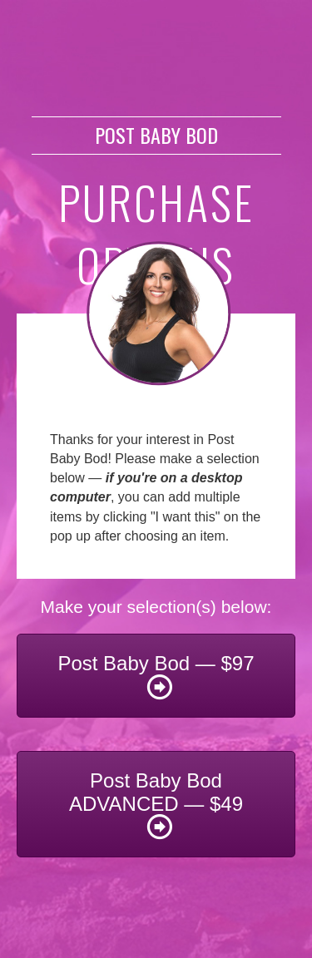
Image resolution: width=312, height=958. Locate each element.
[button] (156, 676)
